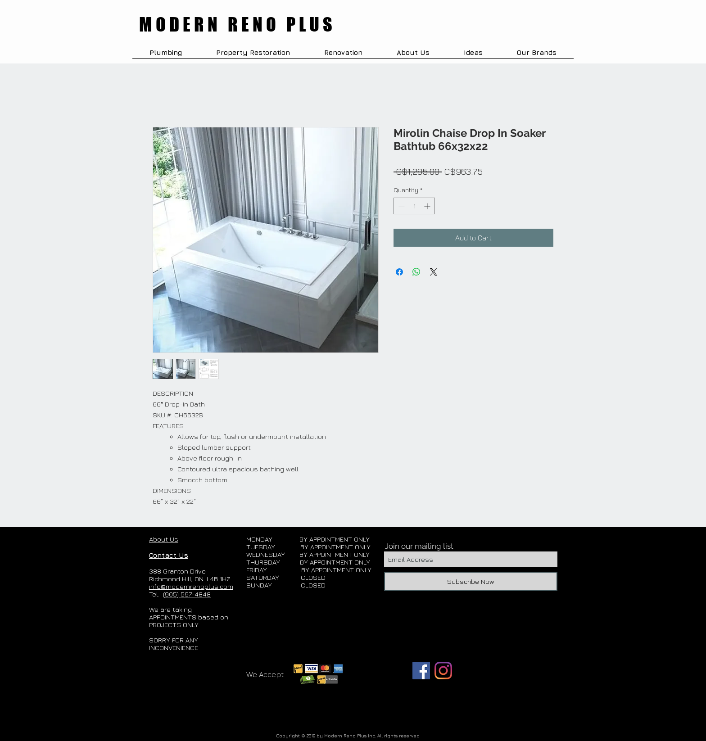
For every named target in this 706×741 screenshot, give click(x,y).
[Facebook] (421, 670)
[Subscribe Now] (470, 581)
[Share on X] (433, 272)
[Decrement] (400, 206)
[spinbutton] (414, 206)
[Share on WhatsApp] (416, 272)
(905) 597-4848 (187, 594)
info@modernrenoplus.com (191, 586)
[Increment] (428, 206)
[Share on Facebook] (399, 272)
